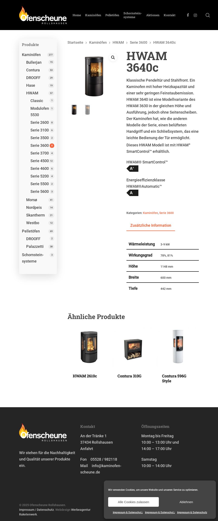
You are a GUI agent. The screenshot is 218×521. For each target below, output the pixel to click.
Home (77, 15)
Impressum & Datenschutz (128, 512)
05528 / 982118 (103, 459)
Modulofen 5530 (39, 111)
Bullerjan (34, 62)
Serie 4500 (39, 161)
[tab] (150, 225)
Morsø (31, 200)
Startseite (75, 42)
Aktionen (152, 15)
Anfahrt (86, 448)
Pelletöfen (112, 15)
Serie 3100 (39, 130)
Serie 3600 (39, 145)
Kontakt (169, 15)
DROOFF (33, 77)
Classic (36, 100)
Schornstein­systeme (132, 15)
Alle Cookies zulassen (133, 502)
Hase (30, 85)
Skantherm (35, 215)
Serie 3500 (39, 138)
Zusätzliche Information (150, 225)
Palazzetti (35, 246)
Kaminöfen (93, 15)
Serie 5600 (39, 191)
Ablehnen (186, 502)
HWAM (32, 93)
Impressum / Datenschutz (36, 509)
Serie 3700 (39, 153)
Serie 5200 (39, 176)
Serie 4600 (39, 168)
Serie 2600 (39, 122)
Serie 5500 (39, 184)
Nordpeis (34, 207)
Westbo (32, 223)
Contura (33, 70)
